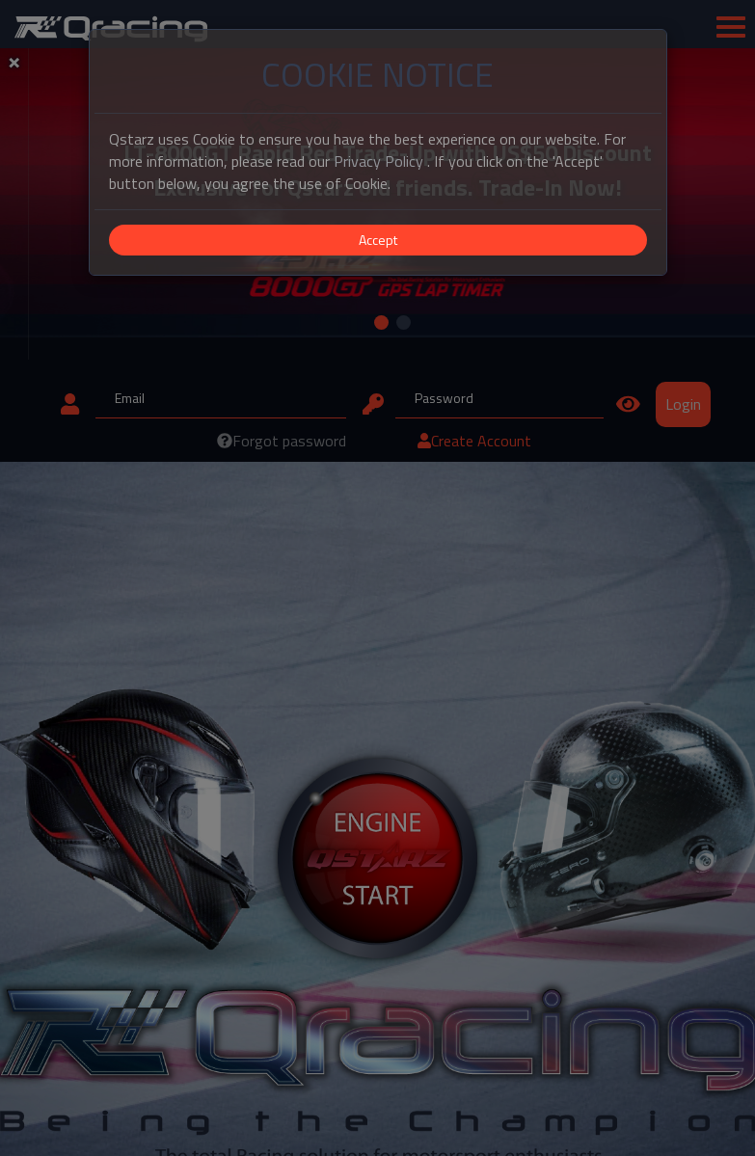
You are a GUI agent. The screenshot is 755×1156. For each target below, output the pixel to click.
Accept (378, 239)
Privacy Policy (378, 161)
